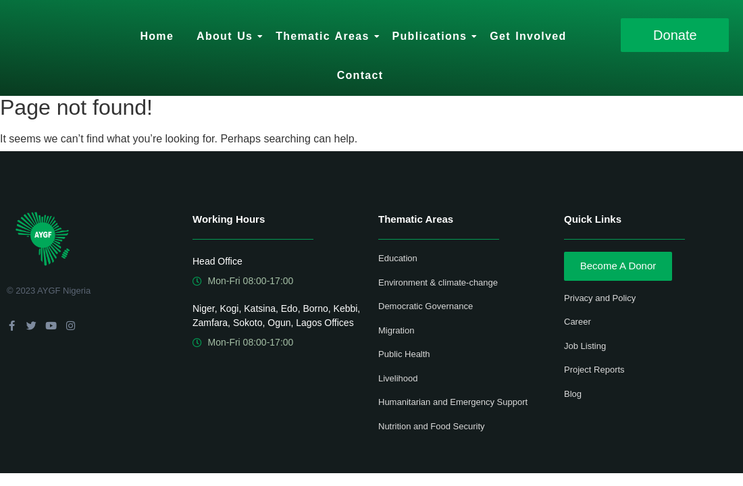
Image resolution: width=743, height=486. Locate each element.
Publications (432, 36)
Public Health (404, 354)
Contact (360, 75)
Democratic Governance (425, 306)
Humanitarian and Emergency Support (453, 402)
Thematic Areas (325, 36)
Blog (573, 394)
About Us (227, 36)
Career (577, 322)
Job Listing (585, 346)
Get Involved (528, 36)
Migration (396, 330)
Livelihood (398, 378)
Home (157, 36)
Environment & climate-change (438, 282)
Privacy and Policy (600, 298)
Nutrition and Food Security (431, 426)
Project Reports (594, 369)
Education (397, 258)
